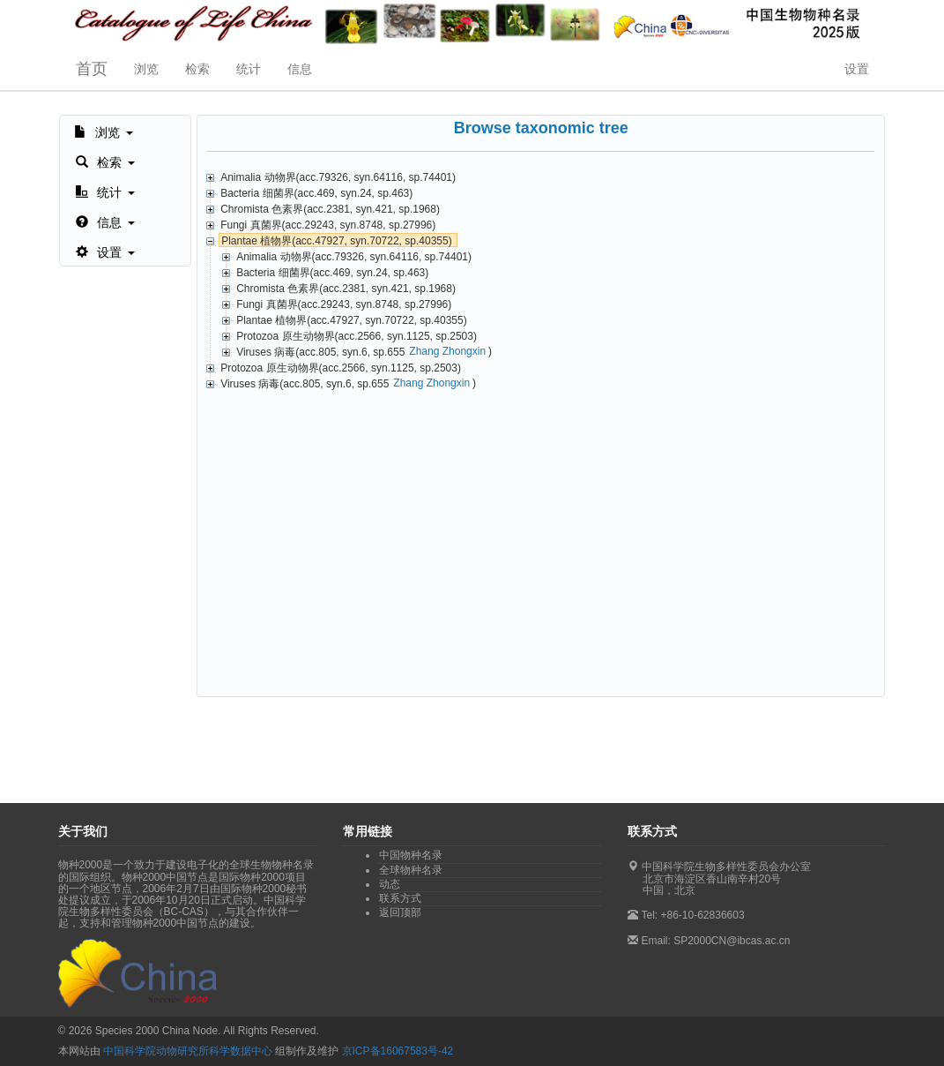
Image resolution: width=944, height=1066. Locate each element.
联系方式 (400, 898)
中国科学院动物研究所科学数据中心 (187, 1051)
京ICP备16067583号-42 (398, 1051)
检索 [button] (197, 69)
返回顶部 (400, 912)
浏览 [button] (146, 69)
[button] (104, 131)
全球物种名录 (410, 870)
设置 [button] (856, 69)
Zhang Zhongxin (447, 351)
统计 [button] (248, 69)
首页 (92, 69)
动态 (389, 884)
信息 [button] (299, 69)
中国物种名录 (410, 855)
